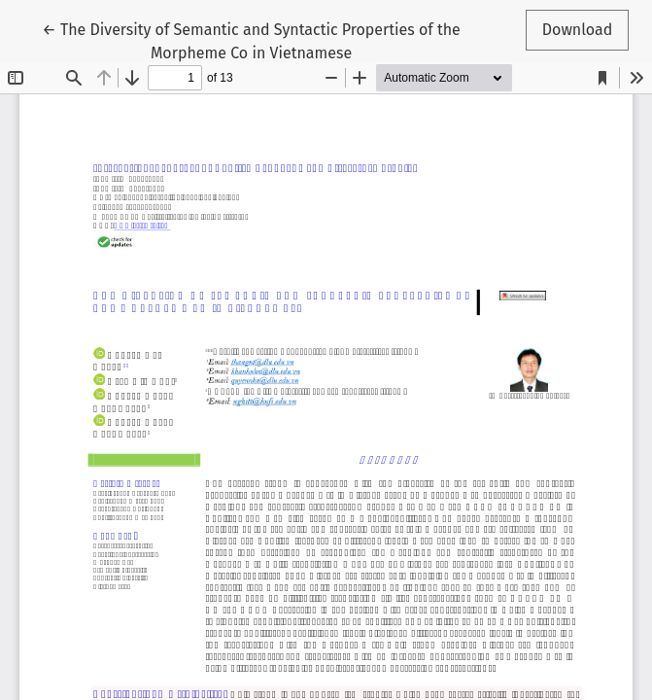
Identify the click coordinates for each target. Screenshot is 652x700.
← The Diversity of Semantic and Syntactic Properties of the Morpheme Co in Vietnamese (251, 40)
